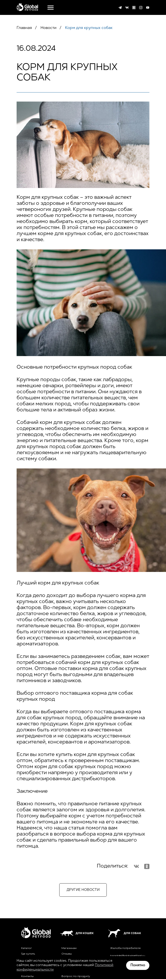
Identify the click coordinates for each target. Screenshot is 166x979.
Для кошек (77, 933)
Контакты (27, 976)
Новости (47, 28)
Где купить (28, 953)
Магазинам (69, 948)
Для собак (124, 933)
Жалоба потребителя (125, 948)
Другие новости (83, 890)
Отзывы (66, 953)
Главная (24, 28)
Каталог (26, 948)
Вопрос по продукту (75, 976)
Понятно (137, 965)
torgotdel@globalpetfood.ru (127, 955)
